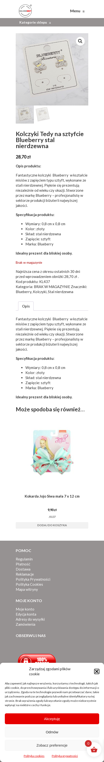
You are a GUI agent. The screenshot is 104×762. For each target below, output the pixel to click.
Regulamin (24, 559)
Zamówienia (25, 624)
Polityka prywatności (65, 756)
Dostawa (23, 569)
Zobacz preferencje (52, 745)
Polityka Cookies (29, 584)
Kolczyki (39, 291)
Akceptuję (52, 719)
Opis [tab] (26, 306)
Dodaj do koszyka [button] (52, 525)
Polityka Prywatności (33, 579)
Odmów (52, 732)
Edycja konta (26, 614)
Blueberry (60, 175)
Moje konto (25, 609)
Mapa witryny (27, 589)
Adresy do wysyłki (30, 619)
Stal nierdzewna (60, 291)
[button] (96, 671)
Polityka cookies (34, 756)
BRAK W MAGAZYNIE (52, 286)
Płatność (23, 564)
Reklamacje (25, 574)
